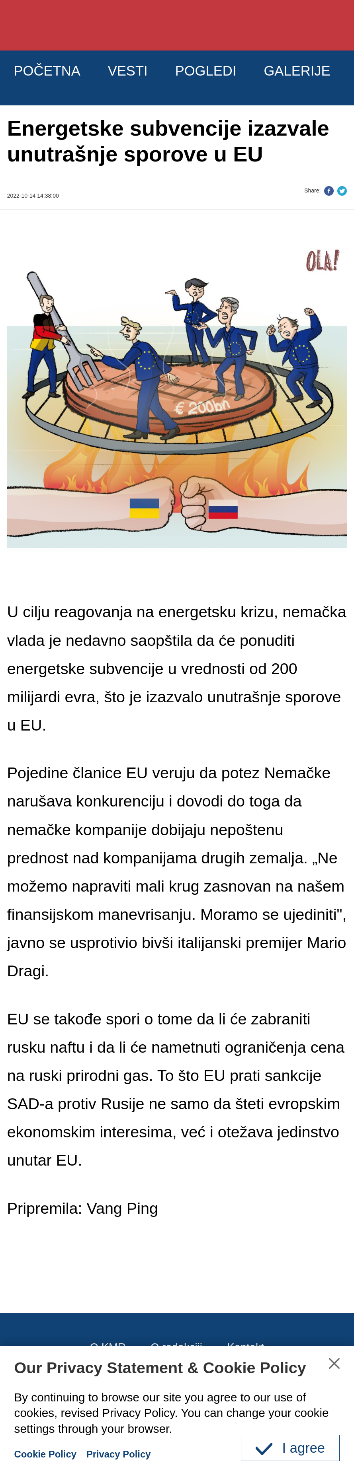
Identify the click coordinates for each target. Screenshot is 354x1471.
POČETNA (59, 77)
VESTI (158, 77)
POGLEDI (254, 77)
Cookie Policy (53, 1453)
